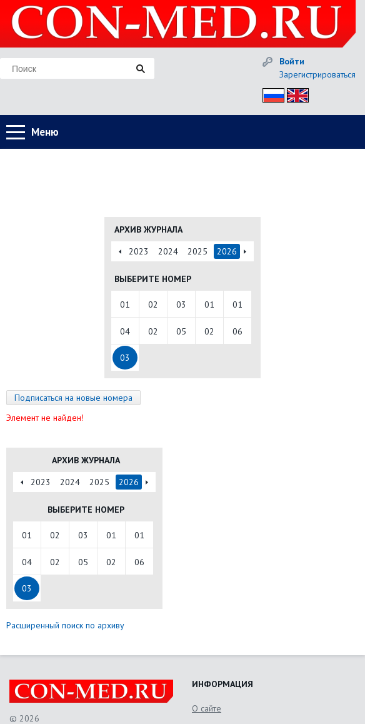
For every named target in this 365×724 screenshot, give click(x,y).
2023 (139, 251)
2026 (227, 251)
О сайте (206, 708)
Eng (294, 93)
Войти (291, 61)
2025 (198, 251)
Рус (269, 93)
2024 (168, 251)
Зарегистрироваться (317, 74)
